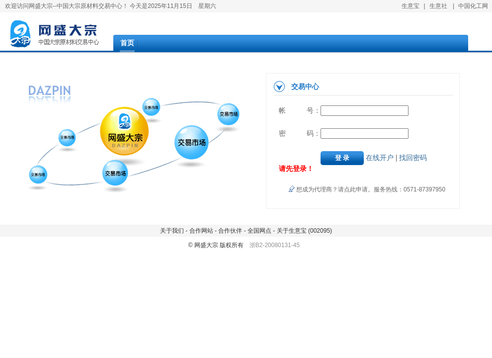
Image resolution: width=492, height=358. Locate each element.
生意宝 (410, 5)
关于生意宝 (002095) (303, 230)
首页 (127, 43)
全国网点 (258, 230)
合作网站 (200, 230)
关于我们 (172, 230)
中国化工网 (473, 5)
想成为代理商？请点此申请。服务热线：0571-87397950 (370, 189)
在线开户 (380, 158)
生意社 (438, 5)
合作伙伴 (230, 230)
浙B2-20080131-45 (274, 245)
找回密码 (413, 158)
